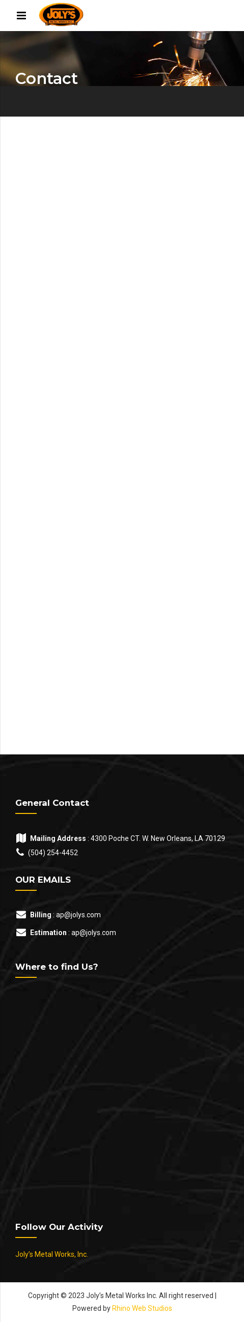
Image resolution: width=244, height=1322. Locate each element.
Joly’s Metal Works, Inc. (51, 1254)
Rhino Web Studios (142, 1308)
